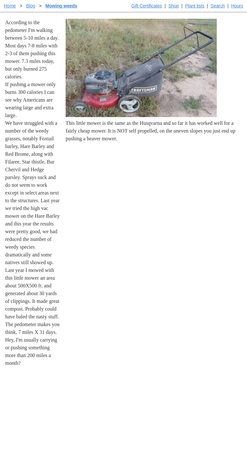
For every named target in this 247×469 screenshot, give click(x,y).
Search (218, 5)
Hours (237, 5)
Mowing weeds (61, 5)
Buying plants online (146, 404)
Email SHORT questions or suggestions (84, 448)
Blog (30, 5)
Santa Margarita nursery (210, 404)
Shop (173, 5)
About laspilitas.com (206, 415)
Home (10, 5)
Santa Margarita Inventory (212, 394)
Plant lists (195, 5)
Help (130, 394)
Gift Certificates (146, 5)
